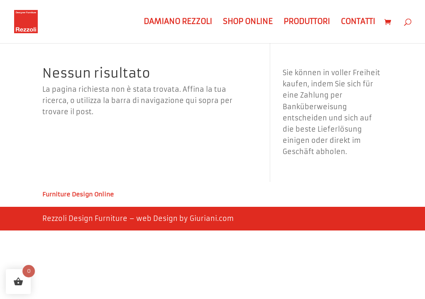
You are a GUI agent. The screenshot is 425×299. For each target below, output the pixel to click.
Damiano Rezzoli (178, 22)
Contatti (358, 22)
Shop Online (248, 22)
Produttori (306, 22)
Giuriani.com (212, 218)
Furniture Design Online (78, 194)
